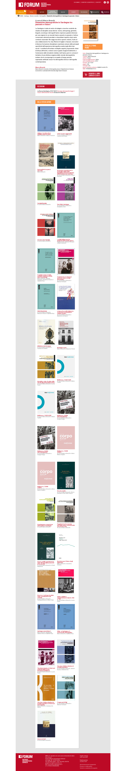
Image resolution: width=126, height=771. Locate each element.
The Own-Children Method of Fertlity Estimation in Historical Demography (46, 703)
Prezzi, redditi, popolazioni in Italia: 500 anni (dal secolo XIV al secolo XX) (45, 563)
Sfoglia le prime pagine (90, 47)
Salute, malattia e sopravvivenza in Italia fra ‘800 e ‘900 (65, 598)
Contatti (98, 2)
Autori (42, 12)
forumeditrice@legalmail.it (55, 764)
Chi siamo (77, 2)
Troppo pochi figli (62, 702)
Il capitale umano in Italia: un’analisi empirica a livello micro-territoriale (44, 276)
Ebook (63, 12)
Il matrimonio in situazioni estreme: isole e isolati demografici (64, 278)
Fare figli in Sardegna (63, 204)
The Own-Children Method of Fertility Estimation (65, 666)
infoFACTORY (83, 761)
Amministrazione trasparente (88, 764)
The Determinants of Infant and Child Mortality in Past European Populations (46, 669)
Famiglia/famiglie (42, 203)
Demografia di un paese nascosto (44, 170)
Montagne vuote (62, 347)
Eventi (73, 12)
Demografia (42, 16)
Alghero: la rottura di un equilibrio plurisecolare (44, 134)
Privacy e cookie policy (86, 766)
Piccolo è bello (61, 491)
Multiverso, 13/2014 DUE (64, 380)
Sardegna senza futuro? (44, 631)
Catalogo (21, 12)
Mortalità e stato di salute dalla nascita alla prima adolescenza (45, 382)
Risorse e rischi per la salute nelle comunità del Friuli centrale (45, 596)
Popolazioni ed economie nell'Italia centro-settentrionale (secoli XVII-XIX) (66, 525)
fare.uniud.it (48, 757)
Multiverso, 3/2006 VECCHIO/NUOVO (62, 416)
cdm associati (84, 757)
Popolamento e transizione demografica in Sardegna (45, 525)
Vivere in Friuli (41, 739)
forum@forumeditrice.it (55, 763)
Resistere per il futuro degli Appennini (65, 562)
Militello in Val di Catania (44, 346)
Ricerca (105, 12)
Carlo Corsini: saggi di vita (64, 133)
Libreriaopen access (52, 12)
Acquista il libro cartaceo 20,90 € (94, 75)
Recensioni (84, 12)
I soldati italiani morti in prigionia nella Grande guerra (65, 240)
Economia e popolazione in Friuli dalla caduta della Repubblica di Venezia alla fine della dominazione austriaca (65, 172)
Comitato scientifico (87, 2)
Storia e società (34, 16)
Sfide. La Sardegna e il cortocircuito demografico (64, 632)
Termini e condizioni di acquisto (88, 768)
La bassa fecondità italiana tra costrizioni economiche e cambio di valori (65, 312)
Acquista (94, 12)
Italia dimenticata (42, 311)
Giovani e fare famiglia (43, 240)
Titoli (31, 12)
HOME (21, 16)
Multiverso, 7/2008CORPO (62, 451)
